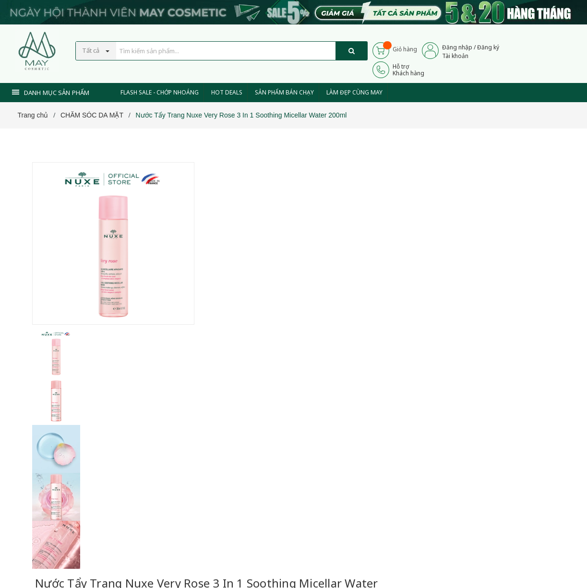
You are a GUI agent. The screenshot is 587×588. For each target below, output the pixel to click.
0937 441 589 (261, 360)
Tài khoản (455, 56)
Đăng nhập (457, 47)
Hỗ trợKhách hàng (408, 69)
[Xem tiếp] (225, 295)
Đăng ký (488, 47)
